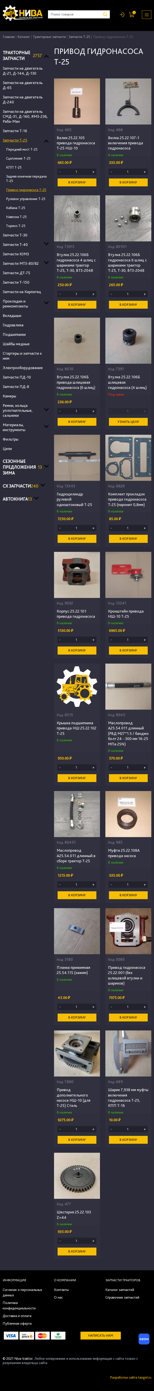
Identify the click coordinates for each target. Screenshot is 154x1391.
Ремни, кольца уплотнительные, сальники (18, 410)
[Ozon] (143, 1340)
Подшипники (14, 334)
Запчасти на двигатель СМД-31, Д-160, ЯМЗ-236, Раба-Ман (25, 116)
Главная (9, 37)
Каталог (23, 37)
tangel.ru (144, 1377)
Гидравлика (13, 325)
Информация (14, 1280)
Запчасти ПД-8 (16, 386)
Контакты (61, 1290)
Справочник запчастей (122, 1297)
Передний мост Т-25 (21, 149)
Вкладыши (12, 315)
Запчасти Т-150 (16, 282)
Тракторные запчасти (49, 37)
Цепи (7, 448)
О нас (58, 1297)
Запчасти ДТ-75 (16, 272)
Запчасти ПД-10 (17, 377)
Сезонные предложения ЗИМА (22, 467)
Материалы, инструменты (14, 427)
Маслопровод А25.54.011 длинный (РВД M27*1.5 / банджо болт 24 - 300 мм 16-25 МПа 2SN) (128, 733)
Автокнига (17, 499)
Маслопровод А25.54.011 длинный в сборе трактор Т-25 (76, 855)
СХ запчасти (20, 486)
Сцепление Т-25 (18, 158)
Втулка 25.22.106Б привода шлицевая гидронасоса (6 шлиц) (76, 382)
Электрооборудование (23, 367)
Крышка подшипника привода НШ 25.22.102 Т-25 (76, 728)
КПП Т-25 (14, 167)
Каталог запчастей (119, 1290)
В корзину (77, 182)
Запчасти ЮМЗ (16, 254)
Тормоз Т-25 (15, 226)
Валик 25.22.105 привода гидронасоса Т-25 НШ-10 (76, 143)
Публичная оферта (17, 1323)
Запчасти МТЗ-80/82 (21, 263)
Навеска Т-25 (16, 217)
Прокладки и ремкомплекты (15, 303)
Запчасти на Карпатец (22, 291)
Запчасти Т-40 (15, 244)
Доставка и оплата (17, 1316)
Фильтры (10, 439)
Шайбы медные (16, 343)
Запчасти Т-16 (15, 130)
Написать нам (100, 1335)
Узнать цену (128, 422)
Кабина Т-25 (15, 208)
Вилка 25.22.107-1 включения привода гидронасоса (125, 143)
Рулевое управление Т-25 (25, 199)
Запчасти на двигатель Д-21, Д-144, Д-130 (23, 71)
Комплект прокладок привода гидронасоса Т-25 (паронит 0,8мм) (127, 499)
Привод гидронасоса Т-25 (26, 190)
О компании (65, 1280)
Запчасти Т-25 (79, 37)
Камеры (9, 396)
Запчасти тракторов (122, 1280)
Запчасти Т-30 (15, 235)
